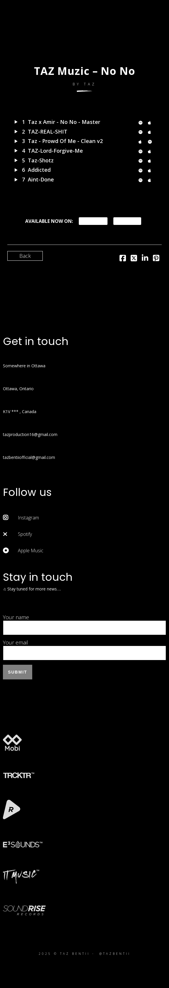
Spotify (93, 221)
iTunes (127, 221)
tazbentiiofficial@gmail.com (29, 457)
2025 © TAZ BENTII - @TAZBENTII (85, 954)
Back (25, 255)
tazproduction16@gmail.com (30, 434)
